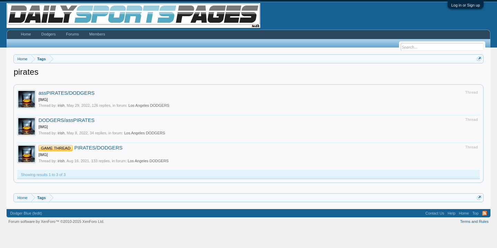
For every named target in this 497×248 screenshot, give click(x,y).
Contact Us (434, 213)
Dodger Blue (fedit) (26, 213)
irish (61, 105)
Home (26, 34)
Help (452, 213)
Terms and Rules (474, 221)
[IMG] (43, 99)
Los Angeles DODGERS (148, 105)
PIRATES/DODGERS (80, 148)
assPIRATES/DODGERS (66, 93)
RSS (484, 213)
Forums (72, 34)
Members (97, 34)
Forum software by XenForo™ (56, 221)
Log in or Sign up (465, 5)
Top (475, 213)
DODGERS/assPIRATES (66, 120)
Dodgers (48, 34)
